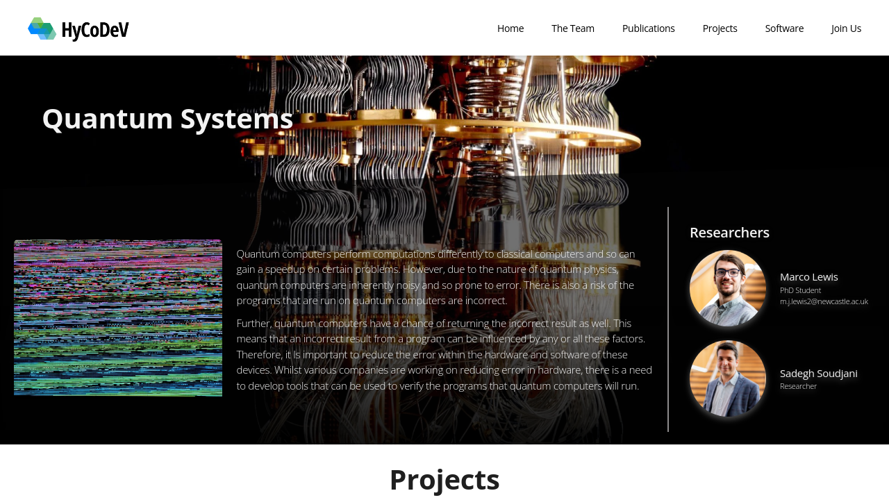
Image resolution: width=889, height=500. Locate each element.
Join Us (846, 28)
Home (510, 28)
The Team (573, 28)
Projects (720, 28)
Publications (648, 28)
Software (784, 28)
